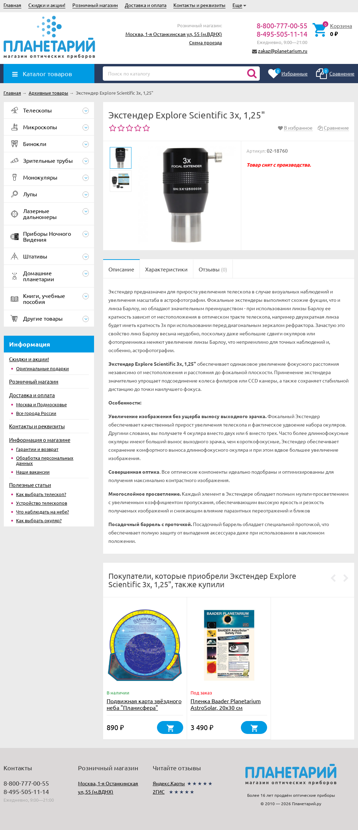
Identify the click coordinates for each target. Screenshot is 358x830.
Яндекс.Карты (169, 783)
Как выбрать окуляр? (39, 520)
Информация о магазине (39, 439)
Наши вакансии (33, 472)
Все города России (36, 413)
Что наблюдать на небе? (42, 512)
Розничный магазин (95, 5)
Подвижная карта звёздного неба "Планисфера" (144, 704)
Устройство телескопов (41, 503)
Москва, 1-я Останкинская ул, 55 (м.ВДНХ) (174, 34)
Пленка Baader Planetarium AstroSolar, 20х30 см (226, 704)
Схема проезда (205, 42)
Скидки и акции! (46, 5)
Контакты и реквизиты (199, 5)
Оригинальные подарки (42, 368)
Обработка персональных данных (44, 460)
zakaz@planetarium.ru (282, 51)
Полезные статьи (30, 484)
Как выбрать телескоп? (41, 494)
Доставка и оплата (145, 5)
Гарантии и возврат (37, 449)
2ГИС (159, 791)
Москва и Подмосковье (41, 404)
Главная (12, 5)
